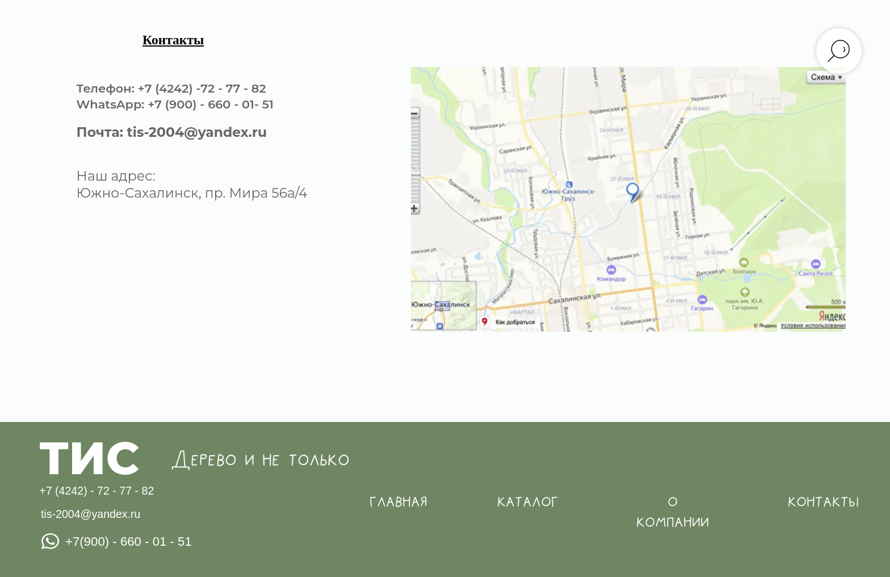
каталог (528, 502)
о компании (672, 512)
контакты (823, 502)
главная (398, 502)
